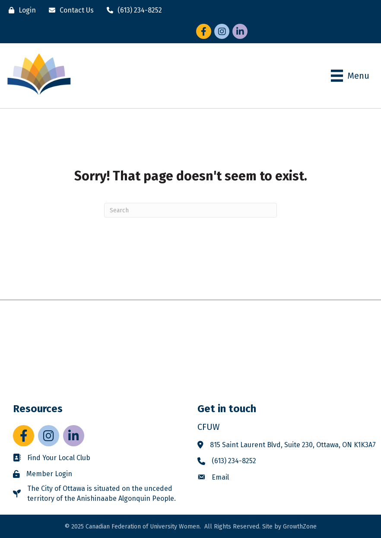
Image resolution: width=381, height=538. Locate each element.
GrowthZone (300, 526)
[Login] (20, 10)
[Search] (190, 210)
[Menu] (350, 75)
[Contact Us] (69, 10)
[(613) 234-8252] (132, 10)
